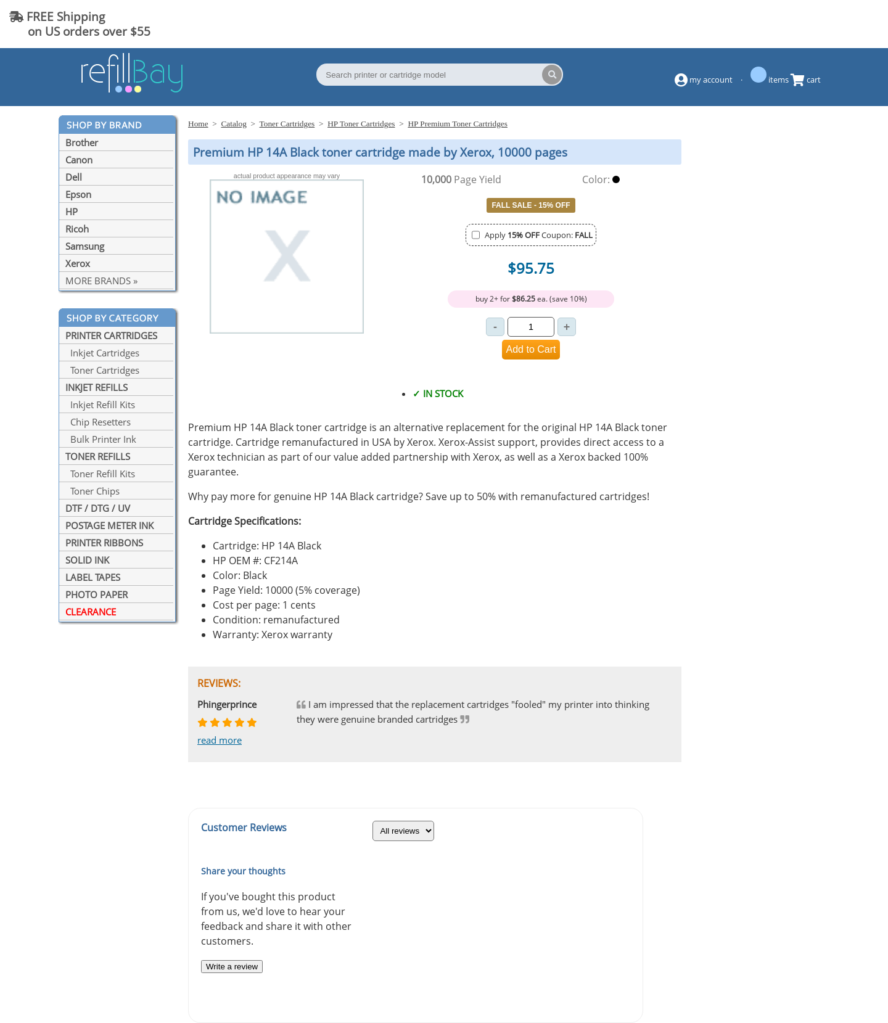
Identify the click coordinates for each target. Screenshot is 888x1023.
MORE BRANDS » (101, 280)
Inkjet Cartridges (102, 353)
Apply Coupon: (539, 234)
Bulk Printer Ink (100, 439)
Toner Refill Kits (100, 473)
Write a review (232, 966)
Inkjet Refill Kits (100, 404)
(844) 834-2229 (829, 23)
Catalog (233, 123)
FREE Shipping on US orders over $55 (79, 24)
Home (198, 123)
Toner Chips (92, 491)
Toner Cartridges (102, 370)
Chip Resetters (98, 422)
